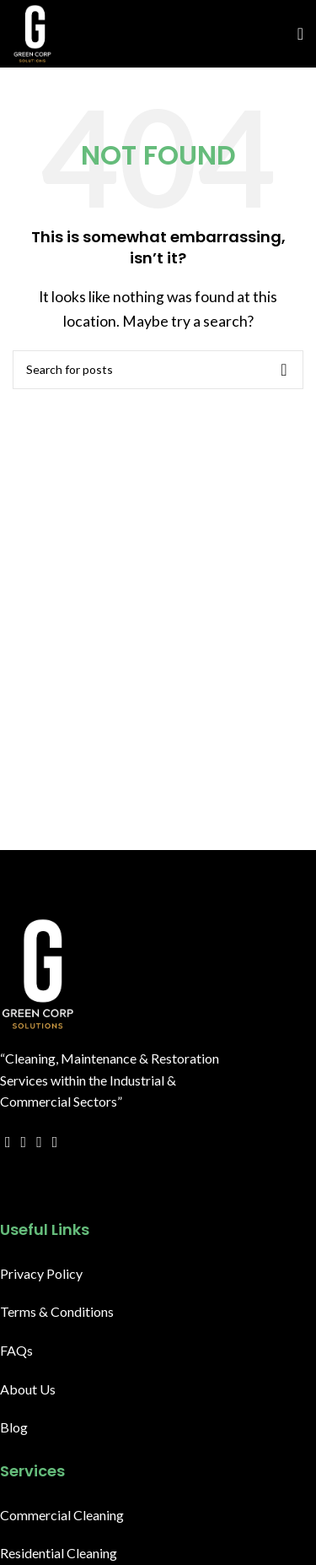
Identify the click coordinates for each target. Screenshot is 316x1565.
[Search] (158, 369)
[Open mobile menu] (300, 34)
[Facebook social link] (8, 1142)
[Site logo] (32, 32)
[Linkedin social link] (55, 1184)
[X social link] (24, 1142)
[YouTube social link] (55, 1142)
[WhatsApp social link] (70, 1184)
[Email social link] (39, 1142)
